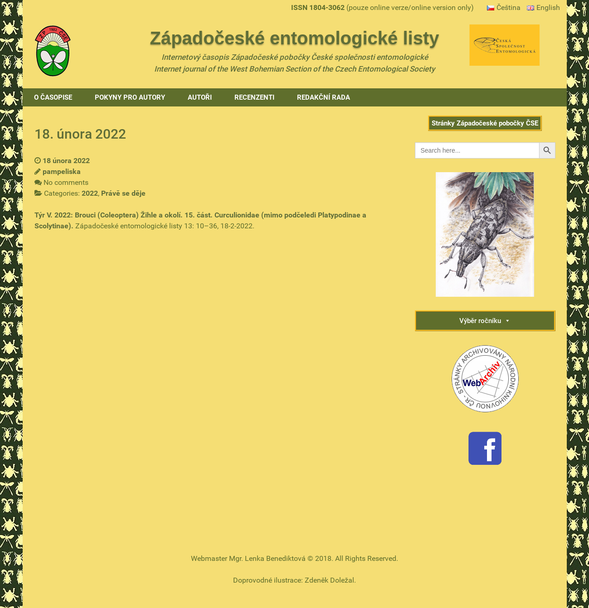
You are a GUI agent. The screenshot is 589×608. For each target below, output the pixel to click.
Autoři (200, 97)
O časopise (53, 97)
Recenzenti (254, 97)
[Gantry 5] (52, 50)
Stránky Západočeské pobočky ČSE (485, 123)
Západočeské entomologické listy (294, 38)
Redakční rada (323, 97)
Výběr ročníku (485, 321)
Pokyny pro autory (130, 97)
